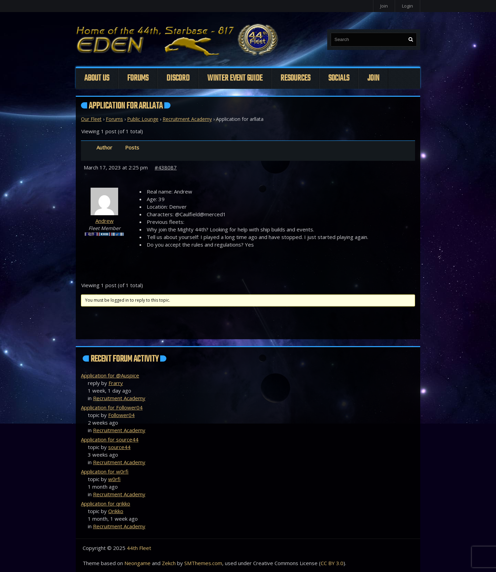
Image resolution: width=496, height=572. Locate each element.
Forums (137, 78)
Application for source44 (109, 439)
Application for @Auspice (110, 375)
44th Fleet (139, 547)
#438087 (166, 167)
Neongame (137, 563)
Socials (338, 78)
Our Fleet (91, 119)
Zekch (169, 563)
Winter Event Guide (234, 78)
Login (407, 6)
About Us (96, 78)
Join (384, 6)
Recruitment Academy (187, 119)
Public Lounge (142, 119)
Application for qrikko (105, 503)
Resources (295, 78)
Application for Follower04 (112, 407)
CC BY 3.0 (332, 563)
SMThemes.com (203, 563)
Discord (177, 78)
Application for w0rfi (104, 471)
